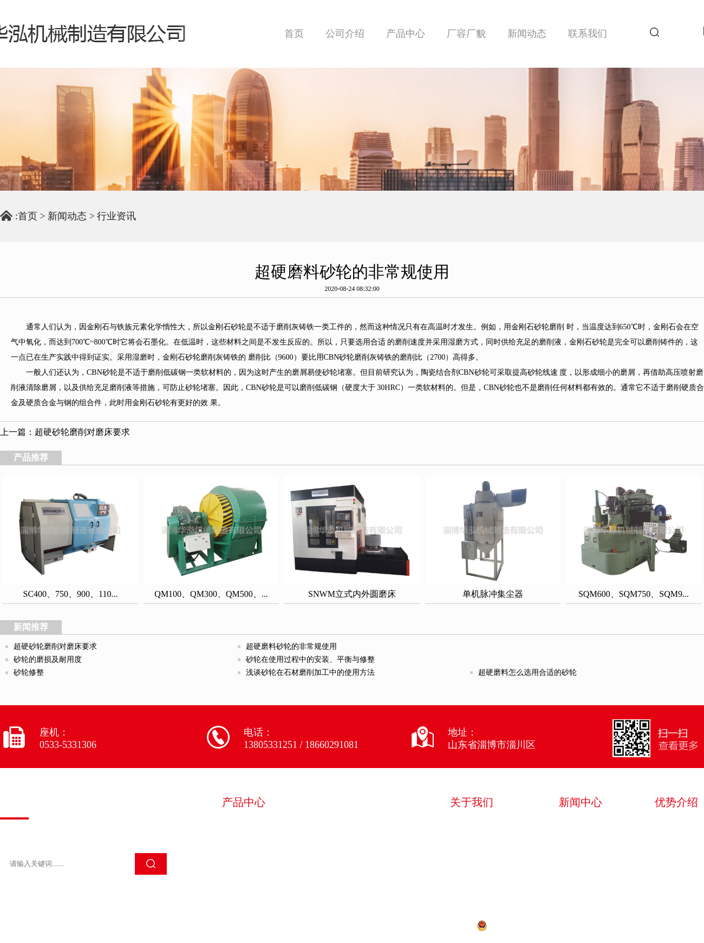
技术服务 (471, 856)
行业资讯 (116, 216)
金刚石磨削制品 (358, 856)
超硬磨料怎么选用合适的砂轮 (527, 672)
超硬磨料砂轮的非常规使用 (291, 646)
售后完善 (676, 871)
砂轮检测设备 (353, 841)
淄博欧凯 (686, 925)
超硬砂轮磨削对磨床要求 (82, 432)
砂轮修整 (29, 672)
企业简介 (471, 826)
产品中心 (405, 33)
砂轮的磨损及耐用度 (48, 659)
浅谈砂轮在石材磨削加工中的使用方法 (310, 672)
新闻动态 (526, 33)
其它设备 (241, 871)
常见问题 (580, 856)
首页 (294, 33)
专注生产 (676, 856)
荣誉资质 (471, 841)
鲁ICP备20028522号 (426, 925)
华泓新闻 (580, 826)
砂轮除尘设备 (251, 856)
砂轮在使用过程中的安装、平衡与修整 (310, 659)
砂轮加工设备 (251, 841)
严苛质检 (676, 841)
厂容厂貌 (466, 33)
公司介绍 (344, 33)
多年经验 (676, 826)
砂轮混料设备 (251, 826)
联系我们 (587, 33)
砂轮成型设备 (353, 826)
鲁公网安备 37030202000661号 (542, 925)
